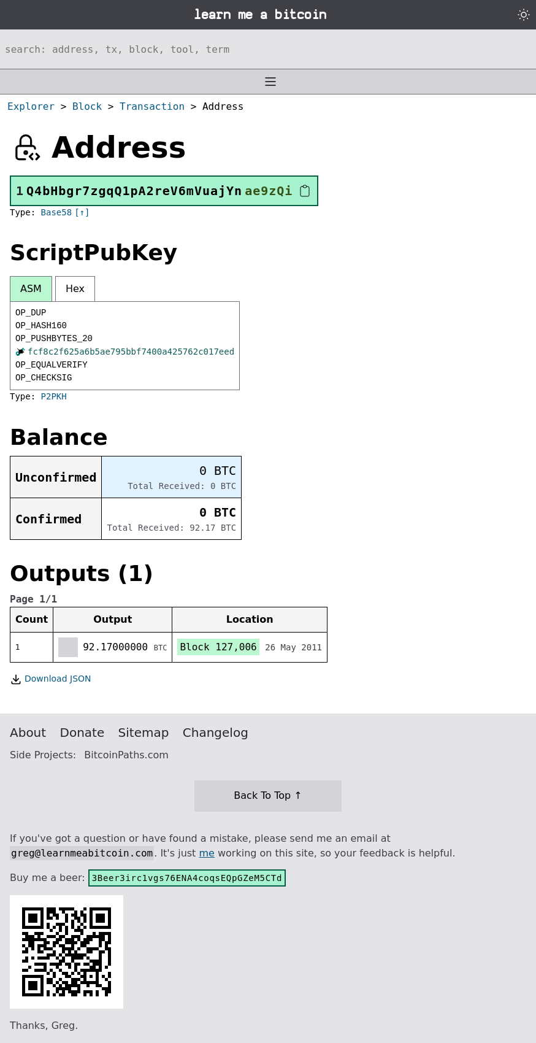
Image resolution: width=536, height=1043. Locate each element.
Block (87, 106)
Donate (82, 732)
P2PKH (54, 396)
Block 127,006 (218, 647)
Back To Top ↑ (268, 795)
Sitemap (143, 732)
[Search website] (268, 49)
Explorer (31, 106)
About (28, 732)
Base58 (56, 212)
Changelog (215, 732)
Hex (75, 288)
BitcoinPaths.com (126, 755)
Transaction (152, 106)
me (206, 853)
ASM (31, 288)
